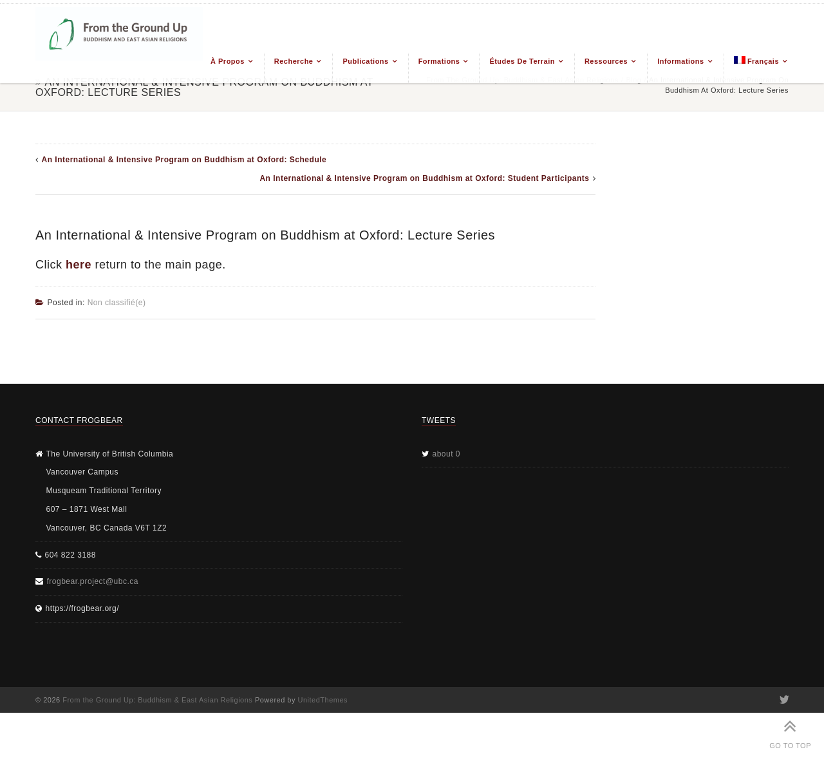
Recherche (294, 61)
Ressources (606, 61)
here (78, 264)
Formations (439, 61)
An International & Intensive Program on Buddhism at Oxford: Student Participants (424, 178)
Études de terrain (522, 61)
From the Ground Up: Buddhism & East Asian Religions (157, 700)
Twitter (783, 700)
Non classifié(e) (117, 302)
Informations (680, 61)
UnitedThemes (323, 700)
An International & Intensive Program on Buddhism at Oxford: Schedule (184, 159)
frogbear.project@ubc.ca (92, 581)
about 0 (447, 453)
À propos (228, 61)
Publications (365, 61)
